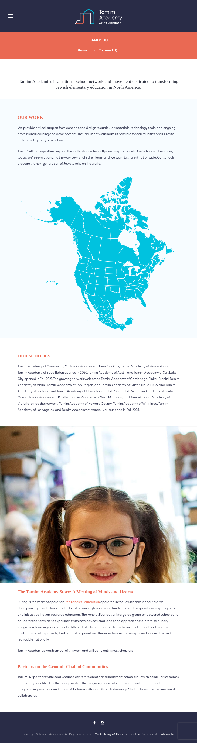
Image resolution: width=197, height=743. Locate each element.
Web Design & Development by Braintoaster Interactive (136, 734)
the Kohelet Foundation (83, 602)
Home (82, 50)
